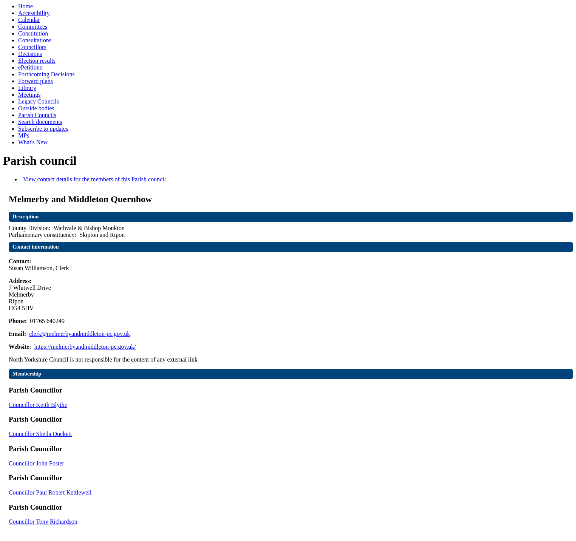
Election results (37, 60)
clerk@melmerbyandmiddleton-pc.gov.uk (79, 334)
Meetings (29, 94)
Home (25, 6)
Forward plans (35, 81)
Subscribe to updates (43, 128)
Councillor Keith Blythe (38, 405)
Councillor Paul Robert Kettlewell (50, 492)
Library (27, 88)
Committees (32, 26)
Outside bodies (36, 108)
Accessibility (34, 13)
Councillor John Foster (36, 463)
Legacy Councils (38, 101)
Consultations (34, 40)
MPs (23, 135)
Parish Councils (37, 115)
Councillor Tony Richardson (43, 521)
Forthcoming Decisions (46, 74)
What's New (33, 142)
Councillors (32, 47)
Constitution (33, 33)
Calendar (29, 20)
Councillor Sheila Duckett (40, 434)
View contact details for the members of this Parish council (94, 179)
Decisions (30, 54)
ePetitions (30, 67)
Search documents (40, 122)
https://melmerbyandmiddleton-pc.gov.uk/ (85, 346)
